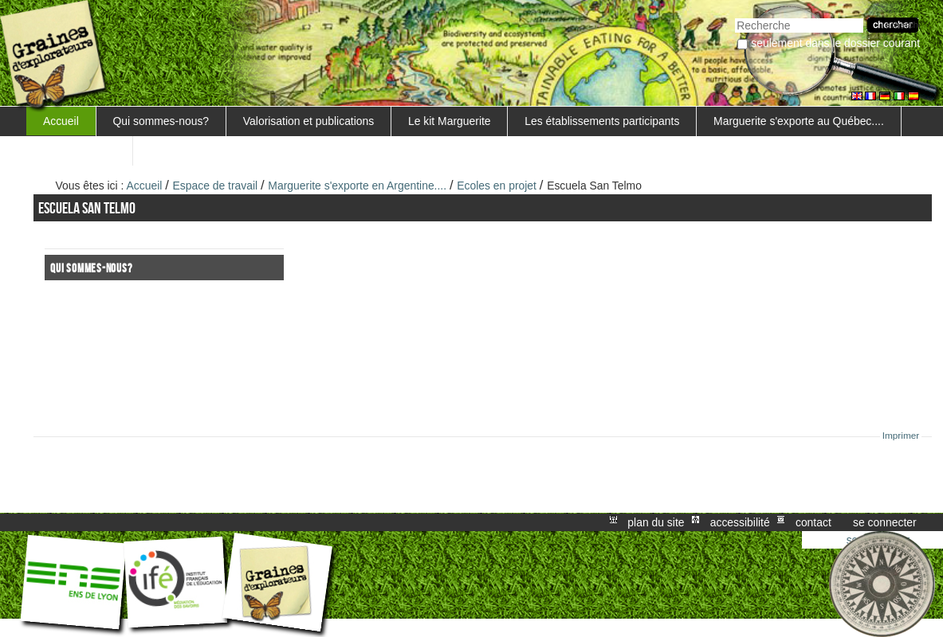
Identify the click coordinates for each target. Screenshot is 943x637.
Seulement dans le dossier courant (835, 43)
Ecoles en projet (496, 185)
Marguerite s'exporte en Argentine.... (357, 185)
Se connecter (885, 522)
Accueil (61, 121)
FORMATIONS (79, 150)
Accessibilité (740, 522)
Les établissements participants (602, 121)
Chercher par (734, 16)
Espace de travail (215, 185)
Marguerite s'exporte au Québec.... (798, 121)
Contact (813, 522)
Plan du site (655, 522)
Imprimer (901, 435)
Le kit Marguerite (449, 121)
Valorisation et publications (308, 121)
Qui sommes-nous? (161, 121)
